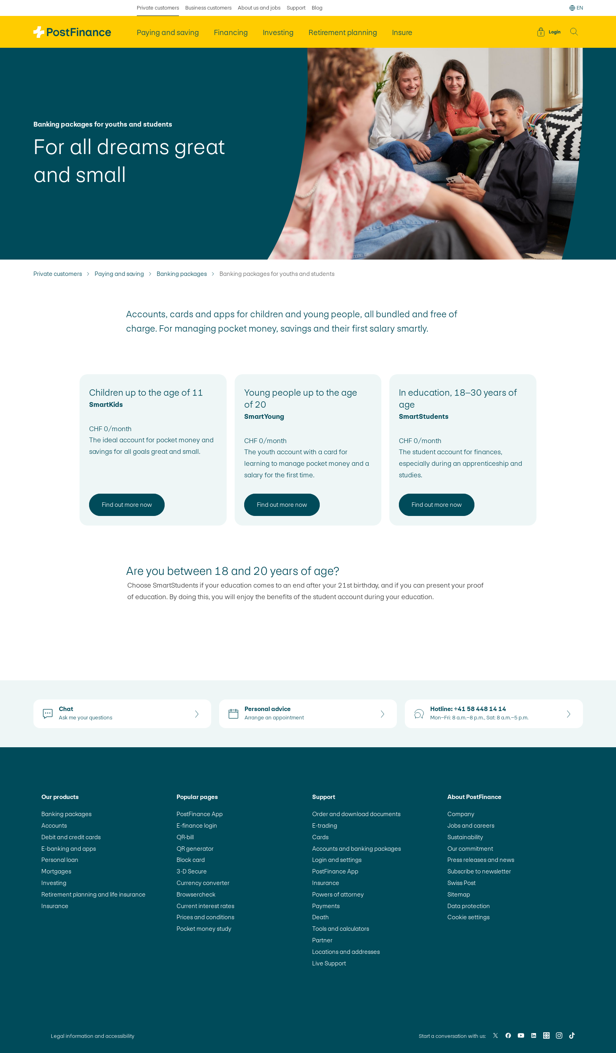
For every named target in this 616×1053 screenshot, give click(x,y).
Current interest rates (205, 906)
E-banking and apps (68, 848)
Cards (320, 837)
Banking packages (182, 274)
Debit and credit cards (71, 837)
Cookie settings (468, 917)
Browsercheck (196, 894)
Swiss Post (461, 883)
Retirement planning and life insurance (93, 894)
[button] (574, 32)
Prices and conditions (205, 917)
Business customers (208, 7)
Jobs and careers (470, 825)
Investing (53, 883)
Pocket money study (204, 928)
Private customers (57, 274)
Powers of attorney (338, 894)
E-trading (324, 825)
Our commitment (470, 848)
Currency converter (203, 883)
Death (320, 917)
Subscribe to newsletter (479, 871)
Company (460, 814)
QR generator (195, 848)
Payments (326, 906)
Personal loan (59, 859)
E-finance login (197, 825)
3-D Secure (192, 871)
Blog (317, 7)
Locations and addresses (346, 951)
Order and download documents (356, 814)
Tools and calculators (340, 928)
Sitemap (458, 894)
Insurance (54, 906)
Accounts (54, 825)
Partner (322, 940)
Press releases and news (480, 859)
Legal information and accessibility (92, 1036)
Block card (191, 859)
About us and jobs (259, 7)
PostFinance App (200, 814)
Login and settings (336, 859)
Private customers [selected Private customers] (158, 7)
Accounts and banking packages (356, 848)
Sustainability (465, 837)
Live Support (329, 963)
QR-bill (185, 837)
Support (296, 7)
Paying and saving (119, 274)
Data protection (468, 906)
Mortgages (56, 871)
